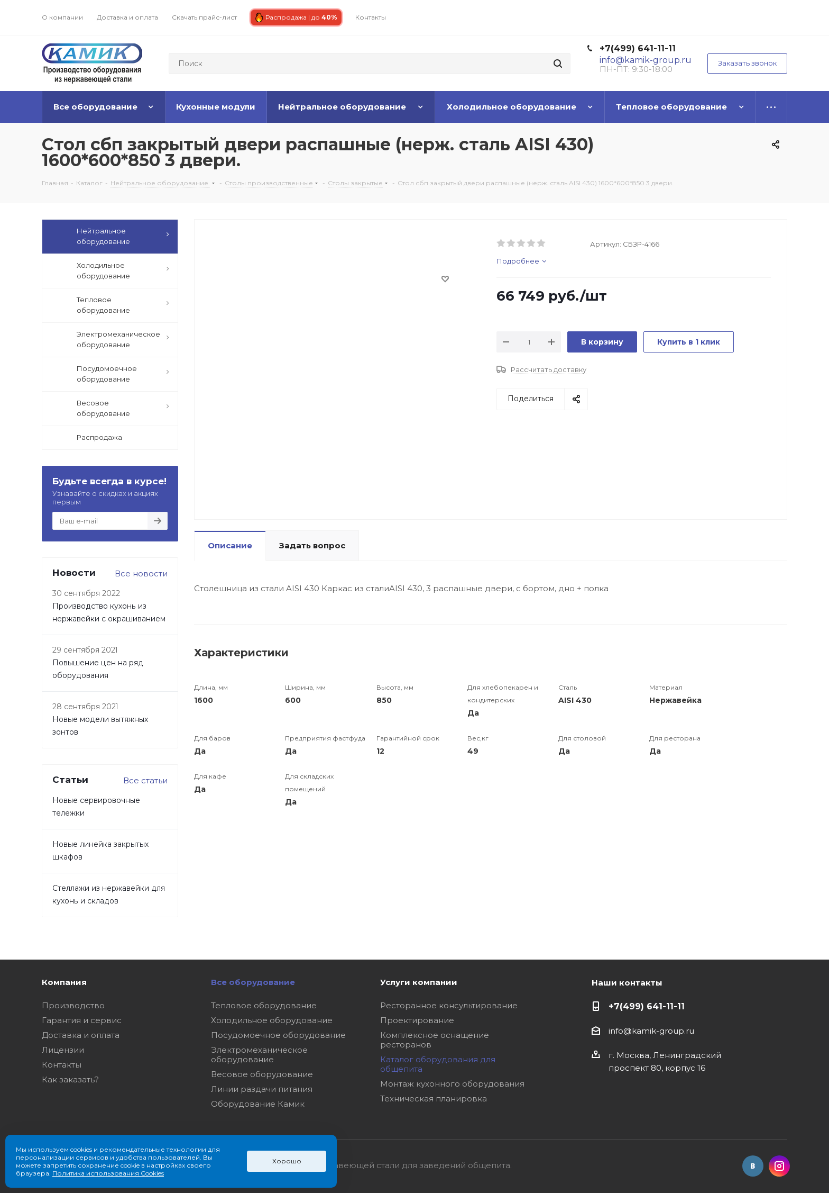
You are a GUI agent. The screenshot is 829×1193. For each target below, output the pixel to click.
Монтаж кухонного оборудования (452, 1084)
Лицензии (63, 1050)
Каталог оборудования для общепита (437, 1064)
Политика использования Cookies (108, 1173)
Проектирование (417, 1020)
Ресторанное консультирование (449, 1005)
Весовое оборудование (262, 1074)
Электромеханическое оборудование (259, 1054)
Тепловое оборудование (264, 1005)
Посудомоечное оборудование (278, 1035)
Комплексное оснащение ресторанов (434, 1040)
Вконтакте (752, 1166)
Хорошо (286, 1161)
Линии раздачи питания (261, 1089)
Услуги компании (418, 982)
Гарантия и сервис (82, 1020)
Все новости (141, 573)
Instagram (779, 1166)
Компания (64, 982)
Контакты (61, 1065)
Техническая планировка (433, 1098)
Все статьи (145, 780)
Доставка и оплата (80, 1035)
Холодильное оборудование (272, 1020)
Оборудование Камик (258, 1104)
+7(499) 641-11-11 (638, 48)
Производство (73, 1005)
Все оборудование (253, 982)
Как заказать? (70, 1079)
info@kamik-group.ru (651, 1031)
